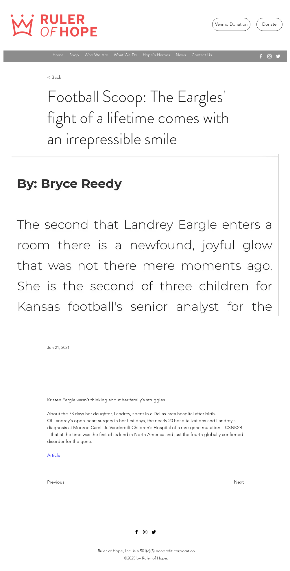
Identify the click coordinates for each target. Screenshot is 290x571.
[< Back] (66, 77)
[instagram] (269, 56)
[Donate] (269, 24)
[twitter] (278, 56)
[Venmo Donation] (231, 24)
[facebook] (261, 56)
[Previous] (66, 482)
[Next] (229, 482)
